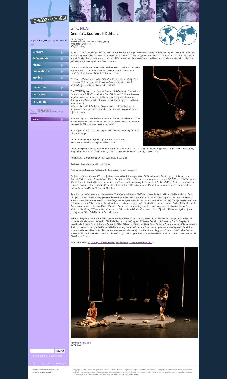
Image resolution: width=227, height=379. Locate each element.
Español (64, 40)
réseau (36, 64)
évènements (40, 58)
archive (37, 77)
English (34, 40)
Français (43, 40)
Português (53, 40)
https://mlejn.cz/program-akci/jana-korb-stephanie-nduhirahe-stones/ (121, 242)
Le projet (37, 52)
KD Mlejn (86, 44)
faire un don (40, 101)
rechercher (39, 87)
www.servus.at (46, 372)
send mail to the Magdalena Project (50, 111)
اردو (32, 44)
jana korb (86, 343)
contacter (38, 94)
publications (40, 71)
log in (35, 119)
